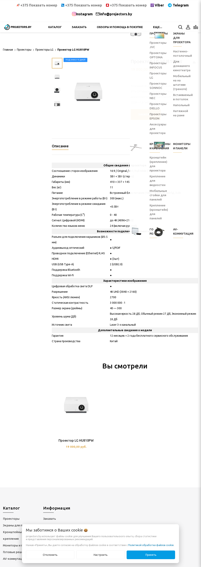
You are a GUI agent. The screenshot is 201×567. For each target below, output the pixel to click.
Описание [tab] (60, 146)
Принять (150, 554)
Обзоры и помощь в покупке (120, 27)
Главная (8, 49)
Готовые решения (15, 552)
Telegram (181, 5)
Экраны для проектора (19, 525)
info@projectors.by (116, 14)
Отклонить (50, 554)
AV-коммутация (14, 558)
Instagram (84, 14)
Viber (159, 5)
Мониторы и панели (17, 545)
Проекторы (11, 518)
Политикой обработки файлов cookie (151, 545)
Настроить (101, 554)
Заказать (79, 27)
